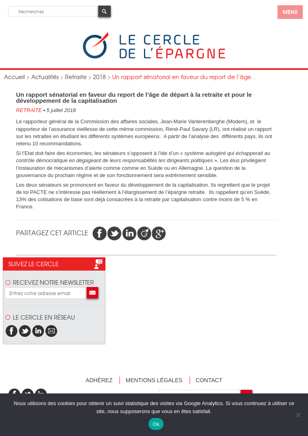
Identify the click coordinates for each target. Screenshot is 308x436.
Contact (209, 380)
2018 (99, 77)
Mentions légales (154, 380)
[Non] (298, 415)
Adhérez (99, 380)
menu (290, 12)
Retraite (76, 77)
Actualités (45, 77)
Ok (155, 424)
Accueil (14, 77)
